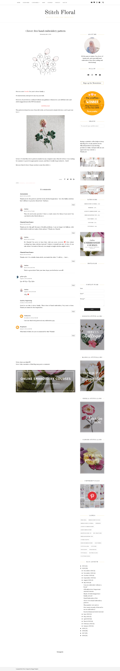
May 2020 (87, 616)
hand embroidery (86, 529)
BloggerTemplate (34, 669)
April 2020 (87, 619)
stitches (90, 222)
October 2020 (88, 575)
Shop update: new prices (91, 605)
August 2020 (87, 580)
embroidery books (94, 520)
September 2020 (89, 578)
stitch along (85, 546)
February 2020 (88, 623)
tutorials (91, 226)
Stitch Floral (60, 12)
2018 (83, 630)
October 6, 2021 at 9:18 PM (26, 302)
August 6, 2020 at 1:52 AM (30, 291)
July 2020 (86, 582)
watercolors (93, 552)
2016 (83, 635)
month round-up (86, 533)
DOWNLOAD (45, 106)
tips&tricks (92, 549)
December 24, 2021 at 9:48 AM (31, 317)
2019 (83, 628)
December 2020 (88, 570)
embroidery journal (90, 203)
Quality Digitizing (26, 300)
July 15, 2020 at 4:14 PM (25, 196)
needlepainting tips (91, 215)
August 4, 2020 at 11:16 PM (26, 278)
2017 (83, 633)
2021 (83, 566)
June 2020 (87, 614)
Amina (26, 209)
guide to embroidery (90, 211)
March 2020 (87, 621)
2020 (83, 568)
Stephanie (23, 326)
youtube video (85, 556)
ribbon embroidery (87, 543)
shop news (91, 218)
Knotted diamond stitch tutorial (93, 612)
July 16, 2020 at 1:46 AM (25, 224)
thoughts (84, 549)
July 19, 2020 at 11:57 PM (29, 267)
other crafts (85, 539)
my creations (97, 533)
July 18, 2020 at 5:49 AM (25, 254)
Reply (73, 204)
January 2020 (88, 626)
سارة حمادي (23, 276)
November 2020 (88, 573)
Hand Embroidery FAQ (90, 598)
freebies (90, 207)
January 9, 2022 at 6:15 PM (26, 328)
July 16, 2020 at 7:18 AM (29, 239)
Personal (83, 520)
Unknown (27, 315)
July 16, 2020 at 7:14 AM (29, 211)
